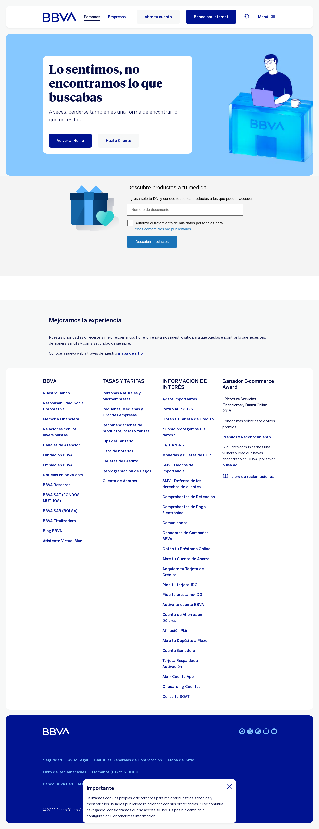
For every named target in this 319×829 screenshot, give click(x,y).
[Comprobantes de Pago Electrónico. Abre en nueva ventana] (189, 510)
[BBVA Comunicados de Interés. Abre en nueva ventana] (174, 523)
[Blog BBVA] (52, 531)
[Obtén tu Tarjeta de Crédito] (188, 419)
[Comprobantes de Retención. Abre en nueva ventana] (188, 497)
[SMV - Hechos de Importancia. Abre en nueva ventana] (189, 468)
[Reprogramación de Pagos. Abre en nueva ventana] (127, 471)
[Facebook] (242, 731)
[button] (211, 17)
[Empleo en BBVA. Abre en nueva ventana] (58, 465)
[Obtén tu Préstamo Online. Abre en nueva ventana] (186, 549)
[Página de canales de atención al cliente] (61, 445)
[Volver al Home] (70, 141)
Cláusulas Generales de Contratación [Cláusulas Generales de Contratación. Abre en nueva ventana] (128, 760)
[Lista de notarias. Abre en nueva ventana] (118, 451)
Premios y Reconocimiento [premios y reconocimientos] (246, 437)
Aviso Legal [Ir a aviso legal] (78, 760)
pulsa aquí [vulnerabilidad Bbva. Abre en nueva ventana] (231, 465)
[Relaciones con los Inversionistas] (70, 432)
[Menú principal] (267, 17)
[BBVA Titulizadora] (59, 521)
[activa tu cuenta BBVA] (183, 605)
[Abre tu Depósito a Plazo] (184, 641)
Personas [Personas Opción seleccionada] (92, 17)
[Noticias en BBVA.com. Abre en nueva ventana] (63, 475)
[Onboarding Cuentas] (181, 687)
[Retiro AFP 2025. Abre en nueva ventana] (177, 409)
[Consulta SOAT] (176, 697)
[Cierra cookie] (229, 786)
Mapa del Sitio (181, 760)
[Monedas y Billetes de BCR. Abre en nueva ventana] (186, 455)
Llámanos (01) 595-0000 (115, 772)
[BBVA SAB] (60, 511)
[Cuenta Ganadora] (178, 651)
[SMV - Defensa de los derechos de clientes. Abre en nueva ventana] (189, 484)
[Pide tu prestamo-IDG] (182, 595)
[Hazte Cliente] (118, 141)
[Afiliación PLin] (175, 631)
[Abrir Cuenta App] (178, 677)
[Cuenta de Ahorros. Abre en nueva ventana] (120, 481)
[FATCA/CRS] (173, 445)
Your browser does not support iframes (159, 238)
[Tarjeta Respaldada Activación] (189, 664)
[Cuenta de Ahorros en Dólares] (189, 618)
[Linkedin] (266, 731)
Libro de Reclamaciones (64, 772)
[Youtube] (274, 731)
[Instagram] (258, 731)
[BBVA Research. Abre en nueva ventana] (57, 485)
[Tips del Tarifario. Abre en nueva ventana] (118, 441)
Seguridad (52, 760)
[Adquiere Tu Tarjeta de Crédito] (189, 572)
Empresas (117, 17)
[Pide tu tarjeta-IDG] (180, 585)
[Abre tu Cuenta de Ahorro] (185, 559)
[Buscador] (247, 17)
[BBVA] (56, 732)
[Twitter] (250, 731)
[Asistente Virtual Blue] (62, 541)
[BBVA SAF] (70, 498)
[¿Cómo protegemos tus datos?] (189, 432)
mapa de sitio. (131, 353)
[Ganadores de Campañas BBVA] (189, 536)
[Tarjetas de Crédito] (120, 461)
